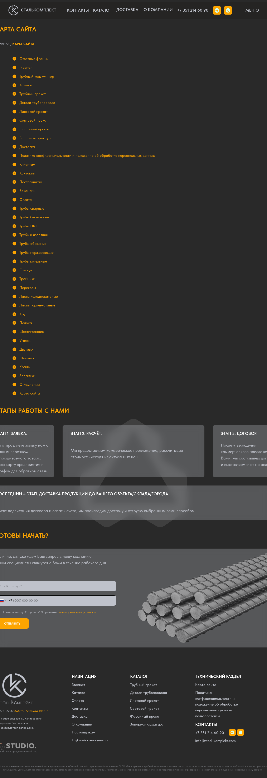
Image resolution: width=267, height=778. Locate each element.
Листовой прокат (144, 700)
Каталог (78, 692)
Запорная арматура (146, 724)
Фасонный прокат (145, 716)
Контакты (80, 708)
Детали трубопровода (148, 692)
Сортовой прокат (144, 708)
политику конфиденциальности (77, 612)
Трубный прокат (143, 684)
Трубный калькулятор (90, 740)
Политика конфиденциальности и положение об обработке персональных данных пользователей (216, 704)
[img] (228, 10)
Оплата (78, 700)
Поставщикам (83, 732)
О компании (82, 724)
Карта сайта (205, 684)
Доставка (80, 716)
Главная (78, 684)
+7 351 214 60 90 (192, 10)
